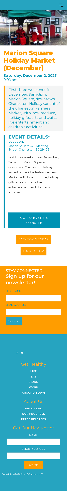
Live (33, 371)
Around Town (33, 392)
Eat (33, 376)
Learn (33, 382)
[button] (61, 5)
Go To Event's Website (34, 220)
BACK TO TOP (33, 251)
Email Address (16, 305)
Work (33, 387)
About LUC (33, 408)
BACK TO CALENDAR (33, 239)
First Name (13, 291)
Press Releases (33, 419)
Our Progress (33, 413)
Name (33, 435)
